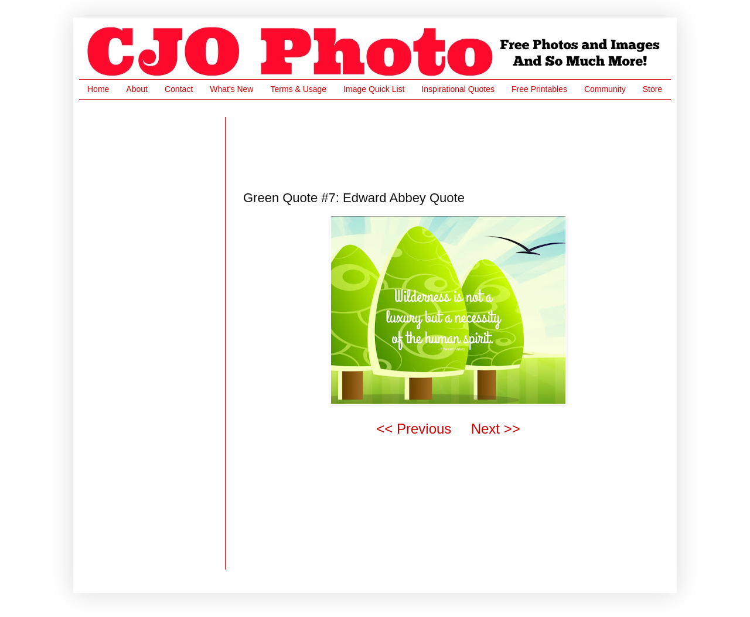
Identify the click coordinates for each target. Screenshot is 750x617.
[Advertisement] (456, 143)
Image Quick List (373, 89)
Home (98, 89)
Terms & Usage (298, 89)
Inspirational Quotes (458, 89)
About (137, 89)
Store (652, 89)
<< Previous (413, 429)
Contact (179, 89)
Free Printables (539, 89)
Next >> (495, 429)
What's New (231, 89)
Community (605, 89)
